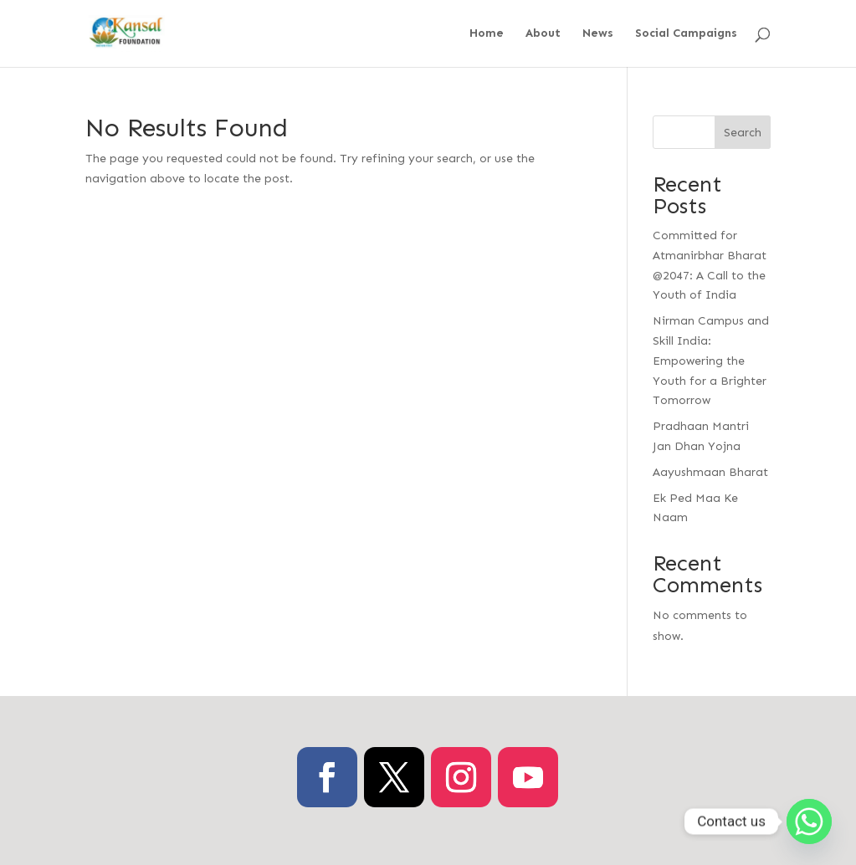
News (597, 34)
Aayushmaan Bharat (710, 472)
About (543, 34)
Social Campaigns (686, 34)
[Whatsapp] (809, 821)
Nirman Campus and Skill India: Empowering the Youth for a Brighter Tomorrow (711, 360)
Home (486, 34)
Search (742, 132)
